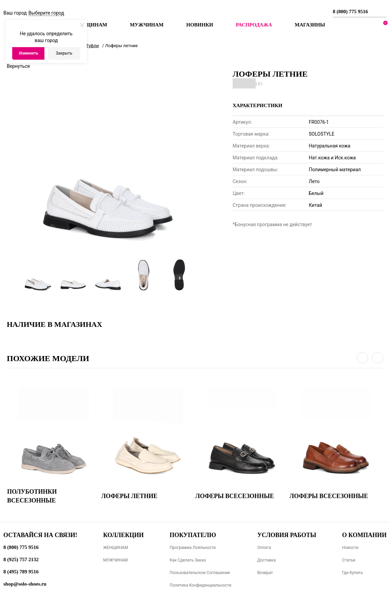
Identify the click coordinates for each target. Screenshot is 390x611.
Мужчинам (146, 24)
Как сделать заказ (188, 560)
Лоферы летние (129, 496)
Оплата (264, 547)
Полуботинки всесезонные (32, 496)
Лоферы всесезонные (234, 496)
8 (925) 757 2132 (21, 559)
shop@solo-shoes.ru (24, 584)
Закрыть (64, 53)
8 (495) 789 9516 (21, 571)
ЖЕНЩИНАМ (115, 547)
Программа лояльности (193, 547)
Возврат (265, 572)
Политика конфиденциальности (200, 585)
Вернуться (18, 66)
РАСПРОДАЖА (254, 24)
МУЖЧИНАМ (115, 560)
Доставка (266, 560)
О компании (364, 535)
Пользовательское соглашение (200, 572)
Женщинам (90, 24)
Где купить (352, 572)
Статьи (348, 560)
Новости (350, 547)
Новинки (199, 24)
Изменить (28, 53)
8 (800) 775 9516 (350, 11)
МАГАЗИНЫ (310, 24)
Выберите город (46, 13)
